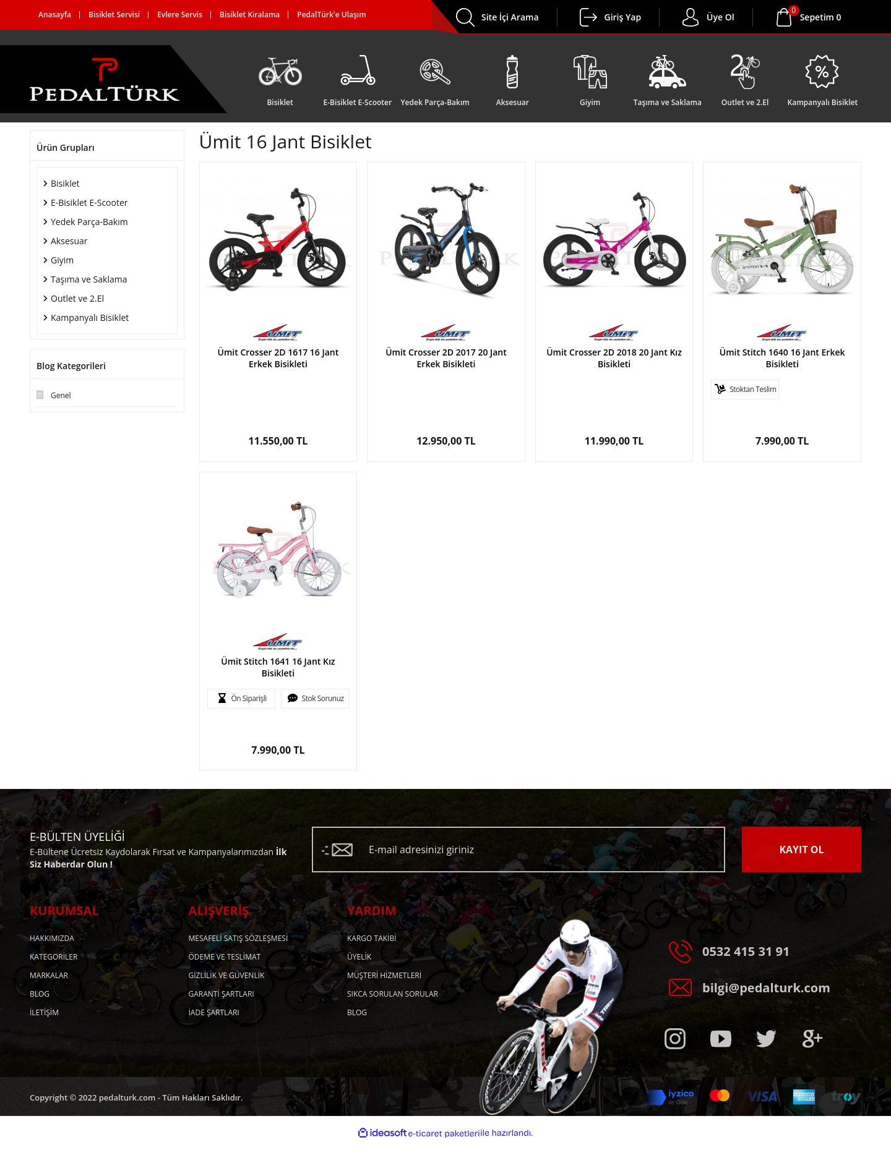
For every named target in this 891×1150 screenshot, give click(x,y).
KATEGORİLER (53, 957)
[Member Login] (588, 17)
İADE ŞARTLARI (214, 1012)
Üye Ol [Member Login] (720, 17)
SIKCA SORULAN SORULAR (392, 994)
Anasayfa (54, 14)
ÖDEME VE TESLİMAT (225, 957)
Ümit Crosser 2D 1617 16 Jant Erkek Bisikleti (278, 358)
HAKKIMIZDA (52, 938)
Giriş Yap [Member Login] (623, 17)
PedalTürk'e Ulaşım (331, 14)
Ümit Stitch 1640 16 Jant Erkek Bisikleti (782, 358)
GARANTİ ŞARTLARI (221, 994)
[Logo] (104, 79)
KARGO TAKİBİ (372, 938)
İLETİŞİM (44, 1012)
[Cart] (821, 17)
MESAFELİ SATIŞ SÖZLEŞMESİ (238, 938)
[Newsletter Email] (518, 849)
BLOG (40, 994)
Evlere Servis (179, 14)
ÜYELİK (359, 957)
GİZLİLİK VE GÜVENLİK (227, 975)
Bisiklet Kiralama (250, 14)
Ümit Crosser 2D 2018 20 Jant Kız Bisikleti (614, 358)
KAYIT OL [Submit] (801, 849)
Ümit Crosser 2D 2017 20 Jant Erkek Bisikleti (446, 358)
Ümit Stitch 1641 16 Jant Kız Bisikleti (278, 667)
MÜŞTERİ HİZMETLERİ (384, 975)
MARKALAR (49, 975)
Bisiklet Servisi (114, 14)
